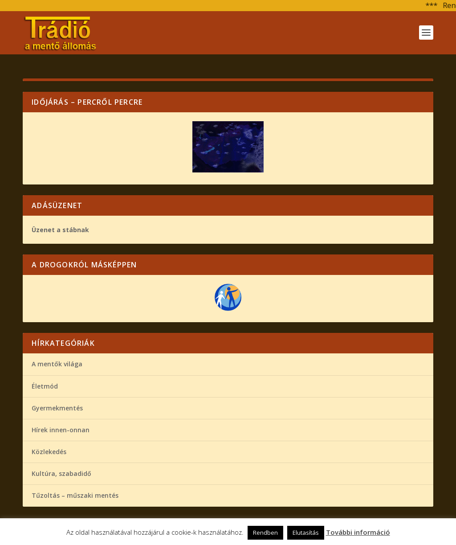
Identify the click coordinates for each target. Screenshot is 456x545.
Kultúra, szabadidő (61, 473)
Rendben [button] (265, 533)
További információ (358, 532)
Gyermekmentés (57, 408)
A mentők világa (57, 364)
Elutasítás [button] (306, 533)
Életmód (45, 386)
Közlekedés (49, 451)
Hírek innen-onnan (61, 430)
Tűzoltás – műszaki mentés (75, 495)
